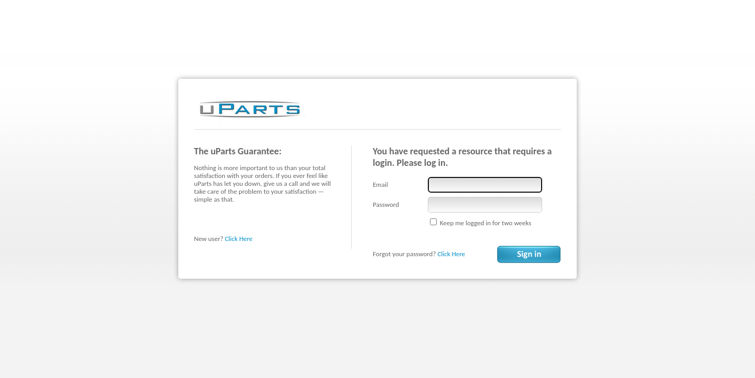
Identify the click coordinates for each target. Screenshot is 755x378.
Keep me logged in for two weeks (485, 223)
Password (386, 204)
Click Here (239, 239)
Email (380, 184)
